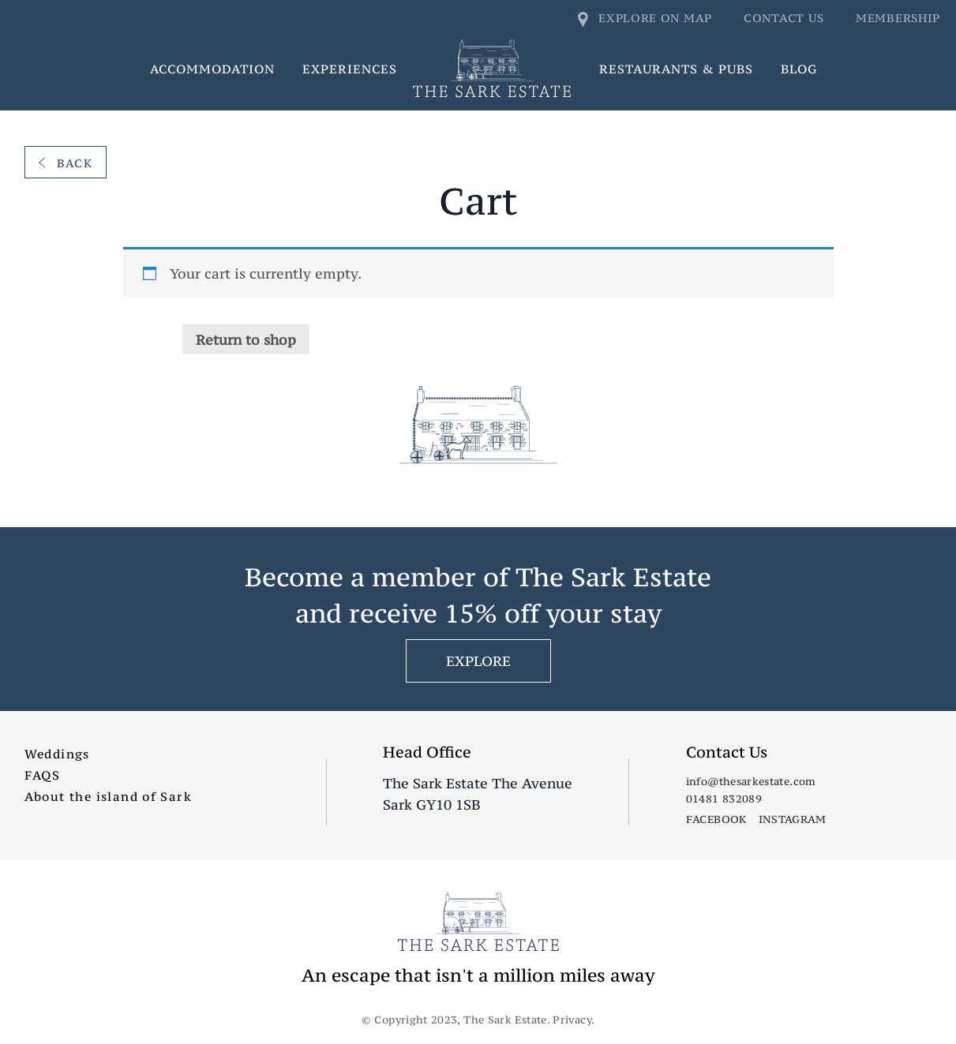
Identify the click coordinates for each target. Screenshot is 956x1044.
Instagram (793, 819)
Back (66, 163)
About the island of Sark (108, 796)
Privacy (572, 1019)
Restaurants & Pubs (676, 69)
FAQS (42, 775)
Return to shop (246, 340)
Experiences (349, 69)
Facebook (716, 819)
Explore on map (645, 17)
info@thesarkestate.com (751, 781)
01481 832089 (724, 798)
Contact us (784, 17)
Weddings (57, 753)
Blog (799, 69)
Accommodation (212, 69)
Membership (898, 17)
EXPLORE (478, 661)
